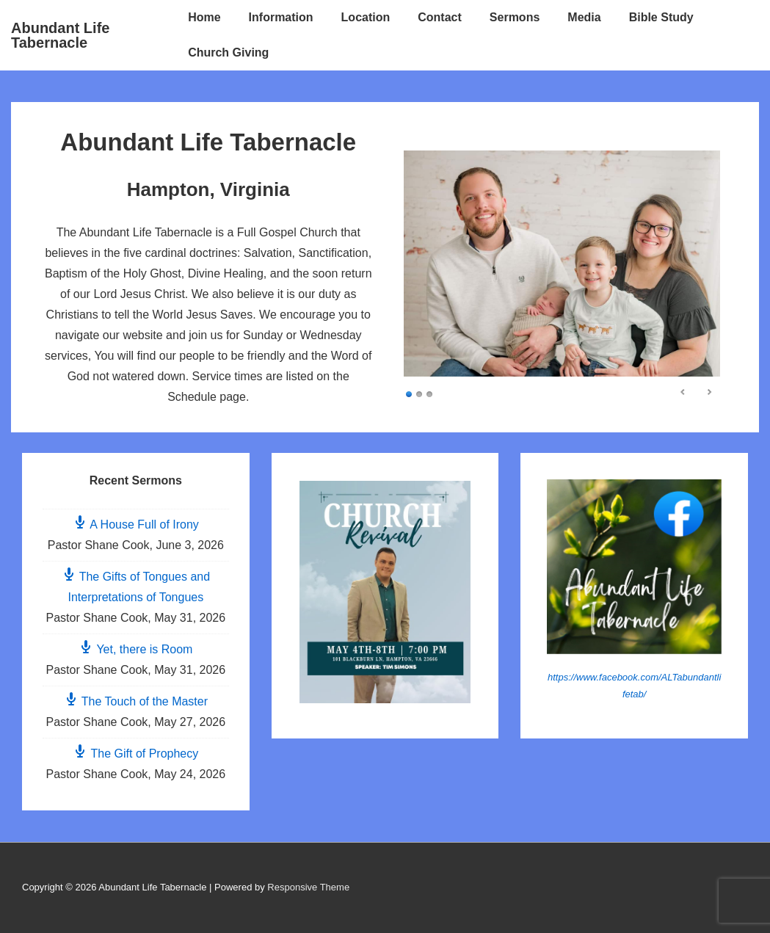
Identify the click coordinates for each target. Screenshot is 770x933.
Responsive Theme (308, 887)
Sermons (515, 17)
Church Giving (228, 52)
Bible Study (661, 17)
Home (204, 17)
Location (366, 17)
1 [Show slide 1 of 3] (409, 393)
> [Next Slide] (709, 392)
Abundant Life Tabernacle (60, 35)
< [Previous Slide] (683, 392)
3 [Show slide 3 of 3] (429, 393)
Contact (440, 17)
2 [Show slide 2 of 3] (419, 393)
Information (281, 17)
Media (583, 17)
